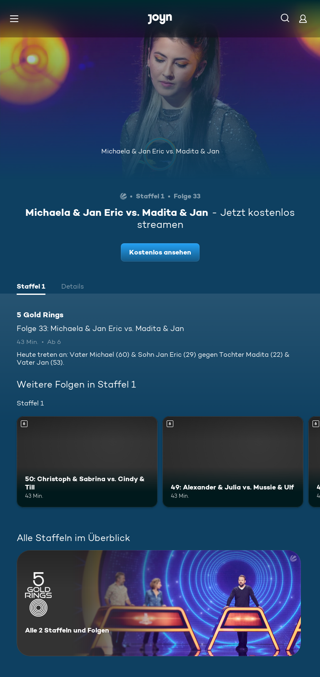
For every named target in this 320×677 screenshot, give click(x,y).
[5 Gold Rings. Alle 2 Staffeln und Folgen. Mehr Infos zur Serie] (159, 603)
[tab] (31, 287)
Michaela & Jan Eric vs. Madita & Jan (160, 151)
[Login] (303, 18)
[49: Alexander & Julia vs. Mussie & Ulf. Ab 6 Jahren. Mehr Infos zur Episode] (232, 462)
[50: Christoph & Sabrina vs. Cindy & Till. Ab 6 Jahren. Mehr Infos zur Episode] (87, 462)
